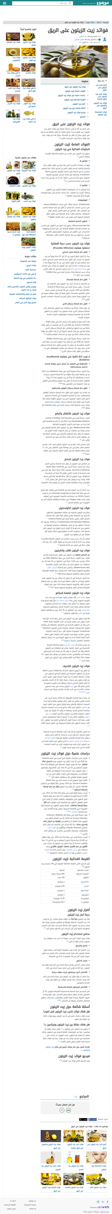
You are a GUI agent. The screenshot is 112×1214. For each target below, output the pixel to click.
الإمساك (86, 287)
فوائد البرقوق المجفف (27, 298)
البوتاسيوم (85, 890)
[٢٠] (67, 502)
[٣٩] (45, 928)
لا (61, 1110)
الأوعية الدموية (70, 640)
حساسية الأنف (30, 269)
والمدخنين (86, 610)
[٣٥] (67, 811)
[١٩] (89, 485)
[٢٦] (80, 660)
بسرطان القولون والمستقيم (55, 402)
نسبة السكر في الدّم (79, 269)
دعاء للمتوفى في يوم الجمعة (25, 278)
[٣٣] (73, 789)
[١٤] (60, 383)
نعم (68, 1110)
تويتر (85, 1119)
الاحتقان (50, 997)
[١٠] (82, 299)
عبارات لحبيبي (31, 265)
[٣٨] (83, 866)
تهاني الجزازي (79, 39)
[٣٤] (70, 811)
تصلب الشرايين (69, 645)
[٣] (65, 180)
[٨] (74, 275)
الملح (80, 613)
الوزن (88, 692)
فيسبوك (94, 1119)
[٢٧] (84, 692)
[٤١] (61, 1028)
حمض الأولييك (71, 849)
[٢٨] (82, 692)
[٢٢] (56, 573)
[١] (59, 138)
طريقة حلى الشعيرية (28, 261)
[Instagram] (98, 1202)
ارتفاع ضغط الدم (62, 600)
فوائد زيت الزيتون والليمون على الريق (100, 105)
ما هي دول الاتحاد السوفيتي (25, 274)
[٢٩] (80, 692)
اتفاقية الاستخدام (10, 1204)
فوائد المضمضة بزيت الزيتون (101, 113)
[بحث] (70, 3)
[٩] (84, 299)
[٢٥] (63, 640)
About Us (33, 1208)
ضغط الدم (81, 597)
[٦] (82, 237)
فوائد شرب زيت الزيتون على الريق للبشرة (101, 96)
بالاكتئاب (74, 811)
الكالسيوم (85, 881)
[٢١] (58, 544)
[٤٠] (60, 1000)
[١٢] (61, 351)
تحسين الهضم (80, 207)
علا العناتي (83, 36)
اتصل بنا (13, 1200)
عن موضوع (32, 1200)
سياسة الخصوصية (30, 1204)
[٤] (66, 195)
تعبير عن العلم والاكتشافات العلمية (22, 294)
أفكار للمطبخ (31, 282)
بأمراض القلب (52, 567)
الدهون (84, 707)
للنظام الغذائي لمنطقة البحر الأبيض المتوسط (67, 739)
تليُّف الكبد (52, 827)
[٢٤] (63, 612)
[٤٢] (59, 1041)
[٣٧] (48, 852)
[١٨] (84, 453)
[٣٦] (81, 833)
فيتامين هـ (86, 171)
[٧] (75, 275)
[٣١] (61, 747)
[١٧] (80, 439)
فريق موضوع (11, 1208)
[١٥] (84, 408)
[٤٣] (61, 1060)
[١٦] (82, 408)
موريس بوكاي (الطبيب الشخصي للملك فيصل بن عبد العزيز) (21, 288)
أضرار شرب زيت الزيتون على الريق (101, 87)
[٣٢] (50, 776)
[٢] (78, 156)
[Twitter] (102, 1202)
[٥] (48, 216)
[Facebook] (107, 1202)
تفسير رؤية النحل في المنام (25, 302)
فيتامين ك (70, 181)
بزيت (72, 686)
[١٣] (61, 383)
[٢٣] (50, 587)
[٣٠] (89, 726)
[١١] (44, 334)
